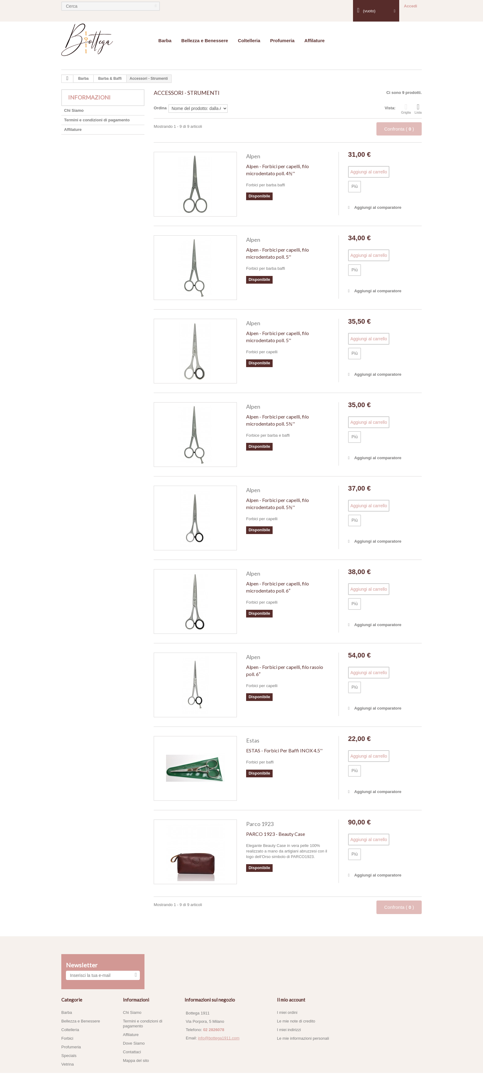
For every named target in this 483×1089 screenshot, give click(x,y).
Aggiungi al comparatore (377, 207)
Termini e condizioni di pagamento (97, 120)
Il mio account (291, 999)
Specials (68, 1055)
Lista (418, 108)
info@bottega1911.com (219, 1038)
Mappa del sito (136, 1060)
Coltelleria (249, 40)
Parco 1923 (260, 823)
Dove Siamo (134, 1043)
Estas (252, 740)
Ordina (160, 108)
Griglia (406, 108)
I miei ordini (287, 1012)
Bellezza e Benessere (204, 40)
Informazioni (89, 97)
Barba (165, 40)
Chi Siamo (74, 110)
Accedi (410, 6)
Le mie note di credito (296, 1021)
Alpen (253, 156)
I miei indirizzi (289, 1029)
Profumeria (282, 40)
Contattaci (132, 1052)
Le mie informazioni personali (303, 1038)
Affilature (314, 40)
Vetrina (67, 1064)
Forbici (67, 1038)
